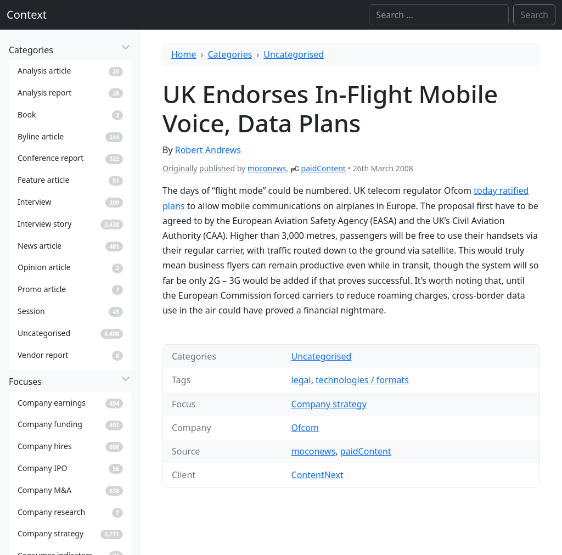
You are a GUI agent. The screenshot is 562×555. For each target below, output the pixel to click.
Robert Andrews (208, 150)
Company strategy (329, 404)
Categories (230, 54)
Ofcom (305, 428)
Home (183, 54)
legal (301, 380)
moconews (267, 168)
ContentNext (317, 475)
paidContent (323, 168)
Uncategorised (293, 54)
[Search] (439, 14)
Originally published (198, 168)
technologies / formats (362, 380)
